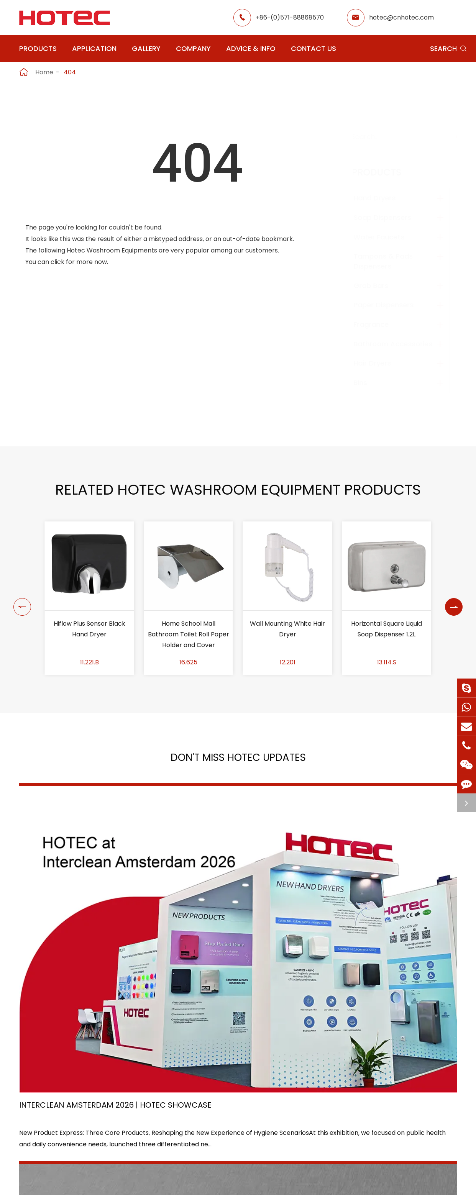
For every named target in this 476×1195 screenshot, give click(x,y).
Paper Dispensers (391, 305)
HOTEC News (317, 1121)
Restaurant (254, 1094)
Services (310, 1149)
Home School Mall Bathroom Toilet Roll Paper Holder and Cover (287, 634)
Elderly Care (200, 1149)
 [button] (19, 598)
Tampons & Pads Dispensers (390, 261)
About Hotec (317, 1094)
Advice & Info (251, 48)
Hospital (194, 1135)
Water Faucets (386, 237)
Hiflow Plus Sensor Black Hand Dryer (188, 629)
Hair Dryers (380, 363)
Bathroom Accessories (400, 344)
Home (44, 72)
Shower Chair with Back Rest (89, 629)
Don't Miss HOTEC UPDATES (238, 760)
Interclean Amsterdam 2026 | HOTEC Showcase (78, 904)
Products (38, 48)
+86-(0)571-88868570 (290, 17)
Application (94, 48)
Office (191, 1121)
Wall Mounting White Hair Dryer (386, 629)
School (247, 1121)
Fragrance (378, 324)
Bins (368, 382)
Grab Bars (378, 285)
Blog (304, 1135)
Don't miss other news (234, 979)
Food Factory (257, 1135)
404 (70, 72)
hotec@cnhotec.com (401, 17)
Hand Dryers (382, 198)
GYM (189, 1107)
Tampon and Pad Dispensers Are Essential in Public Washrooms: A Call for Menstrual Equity (386, 905)
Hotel (245, 1107)
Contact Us (313, 48)
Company (193, 48)
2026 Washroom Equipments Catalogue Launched (228, 904)
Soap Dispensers (390, 217)
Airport (193, 1094)
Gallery (146, 48)
